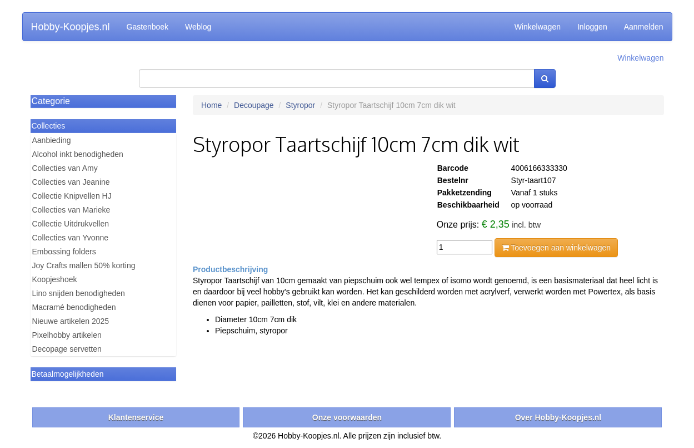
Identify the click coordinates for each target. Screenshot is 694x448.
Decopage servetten (67, 348)
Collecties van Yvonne (70, 237)
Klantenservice (136, 417)
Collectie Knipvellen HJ (72, 195)
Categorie (51, 101)
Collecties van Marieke (71, 209)
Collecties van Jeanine (71, 182)
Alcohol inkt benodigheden (77, 154)
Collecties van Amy (65, 168)
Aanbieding (51, 140)
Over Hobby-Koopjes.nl (558, 417)
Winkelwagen (538, 26)
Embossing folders (64, 251)
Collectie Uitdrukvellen (70, 223)
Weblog (198, 26)
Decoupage (254, 105)
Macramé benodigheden (74, 307)
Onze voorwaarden (347, 417)
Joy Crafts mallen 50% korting (84, 265)
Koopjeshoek (54, 279)
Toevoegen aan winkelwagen (556, 247)
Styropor (300, 105)
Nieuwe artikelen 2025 (70, 321)
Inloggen (592, 26)
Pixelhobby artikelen (67, 335)
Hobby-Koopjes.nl (70, 26)
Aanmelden (643, 26)
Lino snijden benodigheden (78, 293)
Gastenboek (148, 26)
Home (211, 105)
